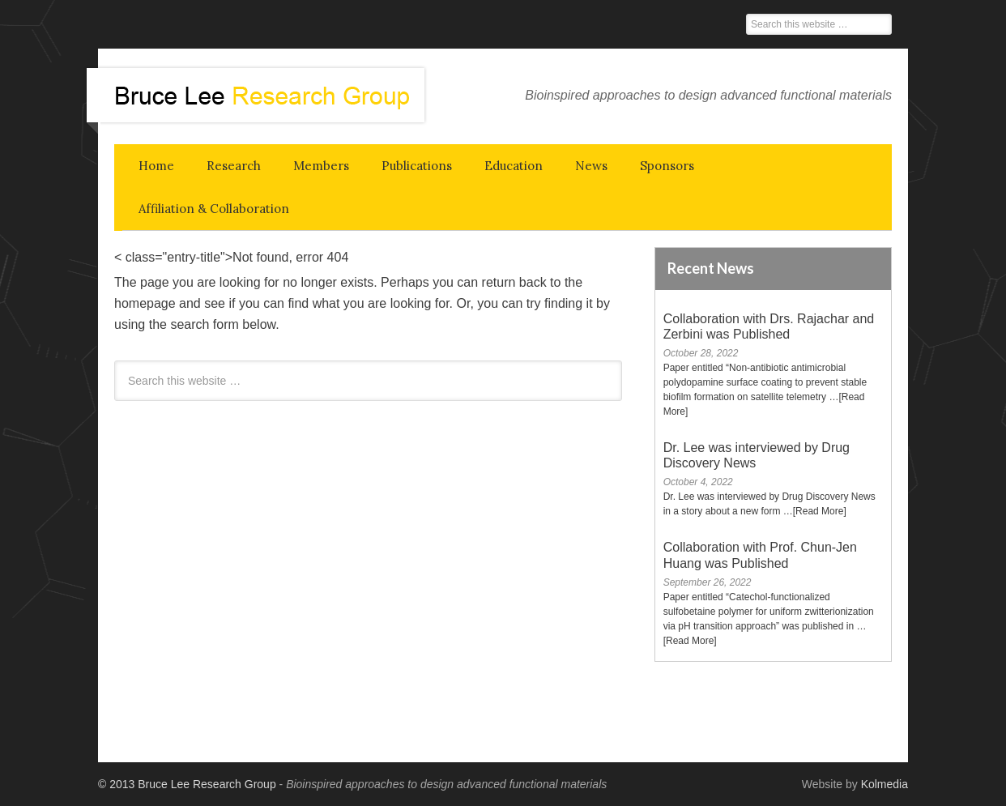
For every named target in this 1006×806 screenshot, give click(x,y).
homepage (145, 303)
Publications (417, 165)
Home (156, 165)
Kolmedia (884, 784)
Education (513, 165)
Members (321, 165)
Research (234, 165)
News (591, 165)
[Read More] (819, 511)
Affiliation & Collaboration (214, 208)
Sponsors (667, 165)
